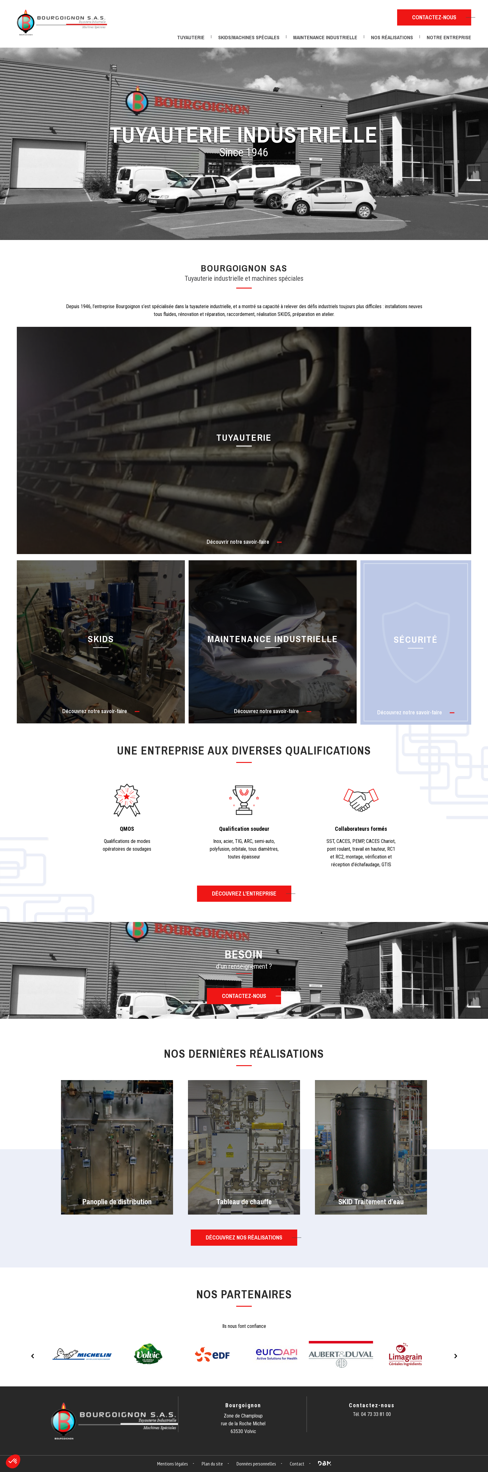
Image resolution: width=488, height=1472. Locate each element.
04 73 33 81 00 (376, 1414)
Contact (297, 1463)
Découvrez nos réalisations (244, 1237)
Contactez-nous (434, 17)
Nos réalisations (392, 37)
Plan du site (212, 1463)
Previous (32, 1356)
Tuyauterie (190, 37)
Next (455, 1356)
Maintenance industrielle (325, 37)
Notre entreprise (449, 37)
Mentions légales (172, 1463)
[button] (13, 1461)
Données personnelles (256, 1463)
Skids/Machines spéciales (248, 37)
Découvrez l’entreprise (244, 893)
